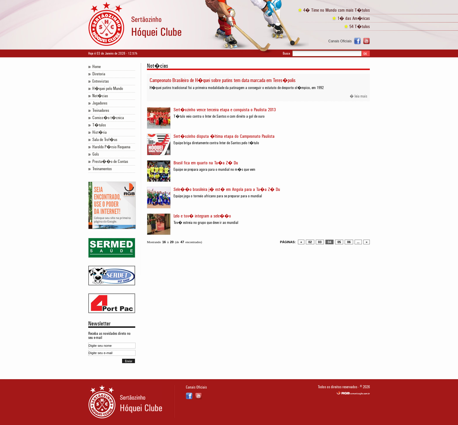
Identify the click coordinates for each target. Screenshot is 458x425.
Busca (286, 53)
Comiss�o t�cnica (108, 118)
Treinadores (100, 110)
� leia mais (358, 96)
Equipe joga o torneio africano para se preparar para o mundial (218, 196)
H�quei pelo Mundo (107, 88)
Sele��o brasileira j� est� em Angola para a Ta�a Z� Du (227, 189)
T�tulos (99, 125)
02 (310, 242)
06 (349, 242)
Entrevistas (100, 81)
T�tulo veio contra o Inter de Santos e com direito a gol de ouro (219, 116)
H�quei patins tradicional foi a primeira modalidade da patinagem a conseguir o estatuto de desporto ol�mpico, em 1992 (237, 88)
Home (96, 67)
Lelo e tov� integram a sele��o (202, 216)
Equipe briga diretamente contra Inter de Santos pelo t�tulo (216, 143)
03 (320, 242)
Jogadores (99, 103)
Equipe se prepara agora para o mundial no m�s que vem (214, 170)
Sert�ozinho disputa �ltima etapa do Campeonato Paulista (224, 136)
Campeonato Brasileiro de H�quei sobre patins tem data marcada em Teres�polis (223, 80)
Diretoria (98, 74)
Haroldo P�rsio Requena (111, 147)
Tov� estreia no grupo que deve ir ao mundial (206, 223)
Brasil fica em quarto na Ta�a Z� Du (206, 163)
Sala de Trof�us (104, 139)
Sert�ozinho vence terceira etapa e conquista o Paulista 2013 (225, 109)
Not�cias (100, 96)
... (358, 242)
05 (339, 242)
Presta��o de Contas (110, 161)
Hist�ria (99, 132)
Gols (95, 154)
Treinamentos (102, 169)
